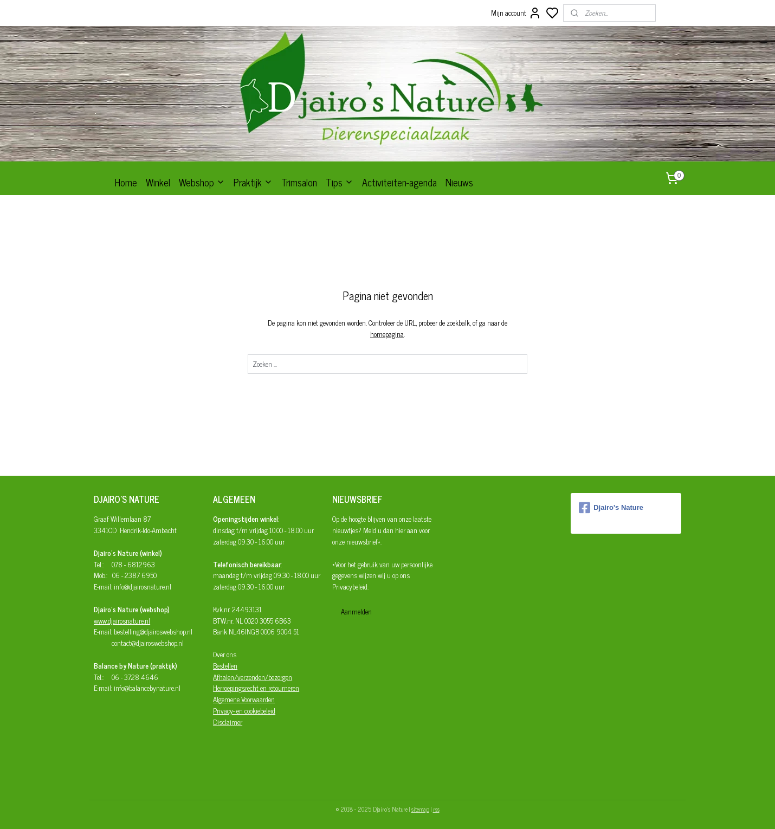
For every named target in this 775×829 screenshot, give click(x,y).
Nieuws (459, 182)
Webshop (202, 182)
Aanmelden (356, 611)
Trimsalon (299, 182)
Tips (339, 182)
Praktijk (253, 182)
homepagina (387, 334)
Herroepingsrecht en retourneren (256, 688)
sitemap (420, 809)
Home (126, 182)
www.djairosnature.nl (122, 620)
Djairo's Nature (611, 507)
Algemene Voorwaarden (244, 699)
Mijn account (516, 13)
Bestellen (225, 665)
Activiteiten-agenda (399, 182)
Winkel (158, 182)
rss (436, 809)
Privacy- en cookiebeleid (244, 710)
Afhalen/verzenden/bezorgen (252, 677)
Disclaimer (227, 722)
